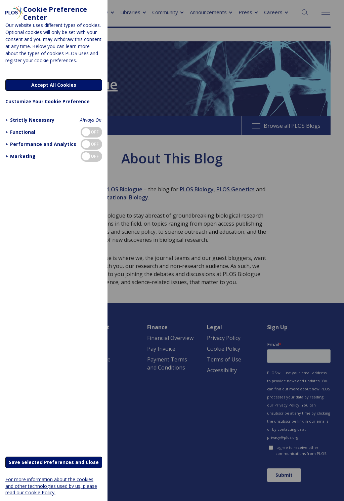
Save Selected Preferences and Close (54, 462)
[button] (29, 120)
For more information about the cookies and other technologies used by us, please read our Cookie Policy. (51, 485)
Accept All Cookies (53, 85)
